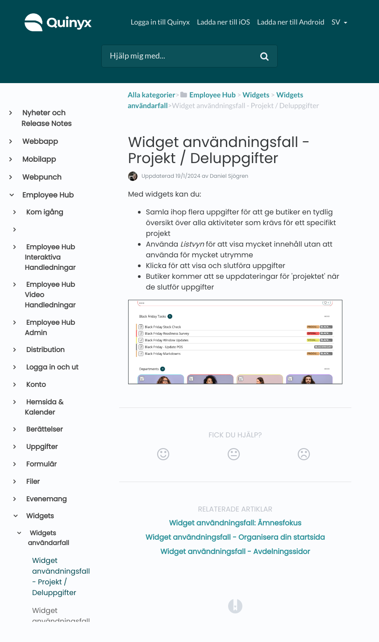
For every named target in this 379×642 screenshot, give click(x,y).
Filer (32, 482)
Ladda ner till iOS (223, 22)
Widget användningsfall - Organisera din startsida (235, 537)
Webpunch (41, 177)
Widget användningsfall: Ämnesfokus (235, 523)
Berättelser (44, 429)
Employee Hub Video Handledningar (50, 295)
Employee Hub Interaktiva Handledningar (50, 258)
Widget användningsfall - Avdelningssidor (235, 551)
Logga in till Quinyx (160, 22)
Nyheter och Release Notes (46, 118)
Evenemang (46, 499)
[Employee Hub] (207, 95)
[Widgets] (255, 95)
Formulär (41, 464)
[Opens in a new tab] (235, 605)
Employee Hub (47, 195)
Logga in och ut (52, 367)
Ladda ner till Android (291, 22)
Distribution (45, 350)
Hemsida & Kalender (44, 407)
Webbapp (39, 141)
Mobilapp (38, 159)
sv (337, 22)
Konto (35, 385)
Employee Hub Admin (50, 328)
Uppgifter (41, 447)
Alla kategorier (151, 95)
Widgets (39, 516)
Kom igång (44, 212)
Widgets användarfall (48, 538)
